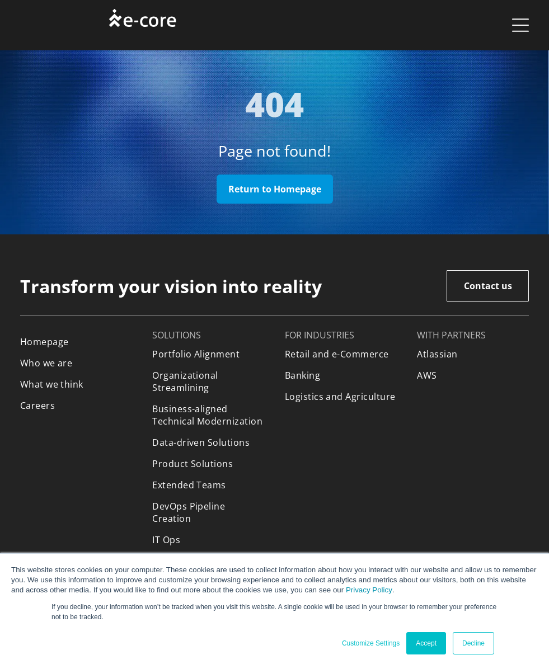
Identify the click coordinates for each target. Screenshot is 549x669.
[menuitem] (76, 341)
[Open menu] (520, 25)
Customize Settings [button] (371, 643)
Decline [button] (473, 643)
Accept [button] (426, 643)
